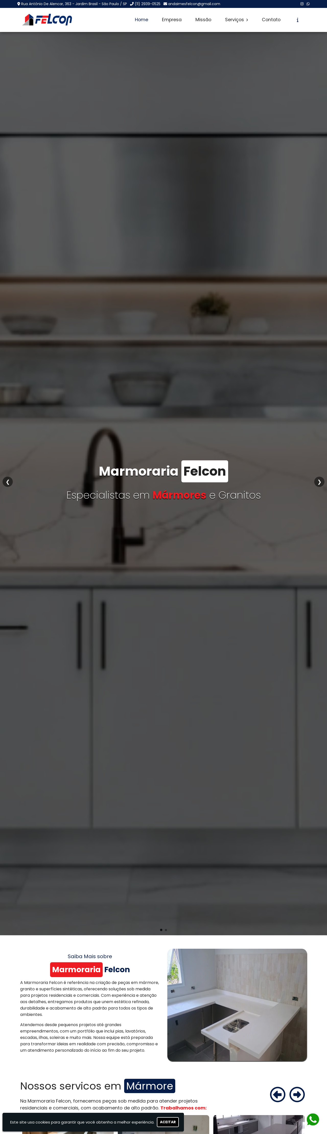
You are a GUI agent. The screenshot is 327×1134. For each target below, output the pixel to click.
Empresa (172, 20)
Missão (203, 20)
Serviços (236, 20)
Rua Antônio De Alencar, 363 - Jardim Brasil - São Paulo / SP (74, 3)
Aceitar (168, 1122)
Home (141, 20)
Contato (271, 20)
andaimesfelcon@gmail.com (194, 3)
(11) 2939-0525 (147, 3)
